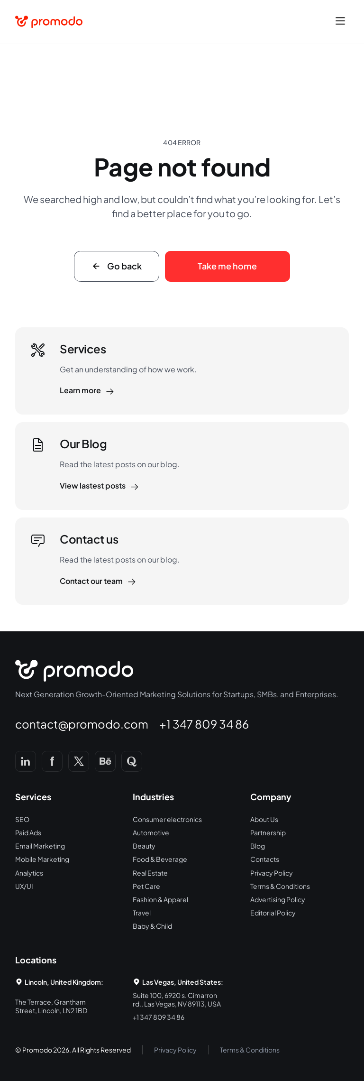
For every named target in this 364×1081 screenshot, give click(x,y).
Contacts (264, 859)
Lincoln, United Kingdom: (64, 982)
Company (270, 796)
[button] (340, 21)
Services (33, 796)
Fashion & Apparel (160, 899)
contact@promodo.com (81, 724)
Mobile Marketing (42, 859)
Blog (257, 845)
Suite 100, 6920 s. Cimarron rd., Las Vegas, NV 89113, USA (177, 999)
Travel (142, 912)
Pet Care (146, 886)
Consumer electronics (167, 819)
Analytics (29, 872)
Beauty (144, 845)
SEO (22, 819)
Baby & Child (152, 926)
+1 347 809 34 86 (204, 724)
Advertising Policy (277, 899)
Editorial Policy (273, 912)
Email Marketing (40, 845)
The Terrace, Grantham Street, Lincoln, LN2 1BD (51, 1006)
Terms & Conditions (280, 886)
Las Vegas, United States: (182, 982)
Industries (153, 796)
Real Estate (150, 872)
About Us (264, 819)
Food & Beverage (160, 859)
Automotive (151, 832)
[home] (48, 22)
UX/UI (24, 886)
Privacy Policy (271, 872)
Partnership (268, 832)
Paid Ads (28, 832)
